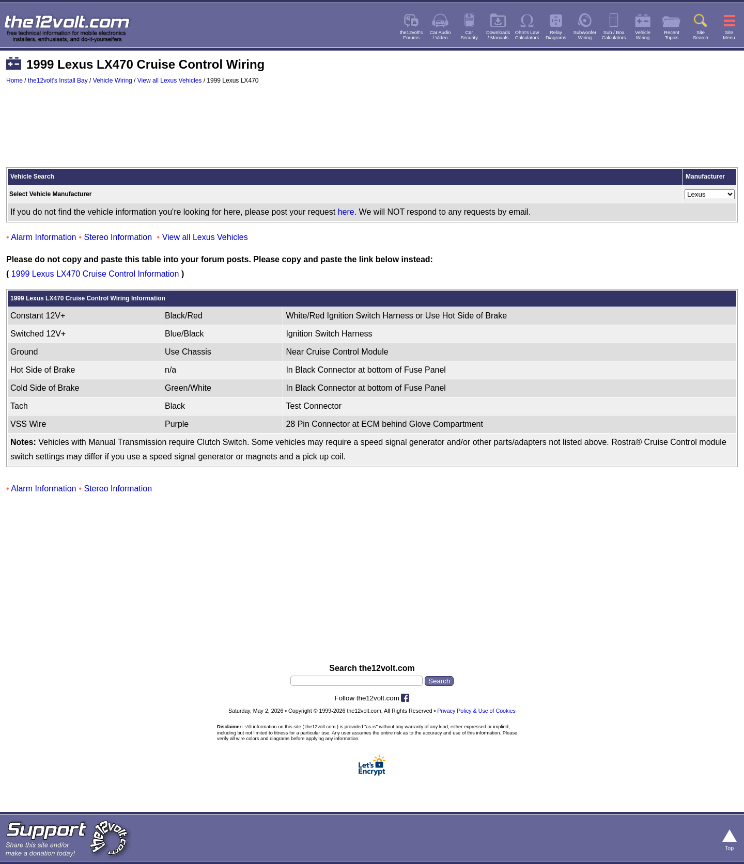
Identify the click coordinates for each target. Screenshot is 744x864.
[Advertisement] (372, 131)
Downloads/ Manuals (498, 35)
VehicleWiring (642, 35)
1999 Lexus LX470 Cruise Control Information (95, 273)
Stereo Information (118, 237)
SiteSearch (700, 35)
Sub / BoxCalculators (614, 35)
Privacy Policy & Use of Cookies (476, 711)
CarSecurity (469, 35)
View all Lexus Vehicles (169, 80)
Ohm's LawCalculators (527, 35)
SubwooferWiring (585, 35)
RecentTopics (671, 35)
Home (14, 80)
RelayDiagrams (556, 35)
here (346, 211)
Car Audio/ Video (440, 35)
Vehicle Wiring (112, 80)
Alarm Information (43, 237)
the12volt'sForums (411, 35)
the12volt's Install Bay (58, 80)
